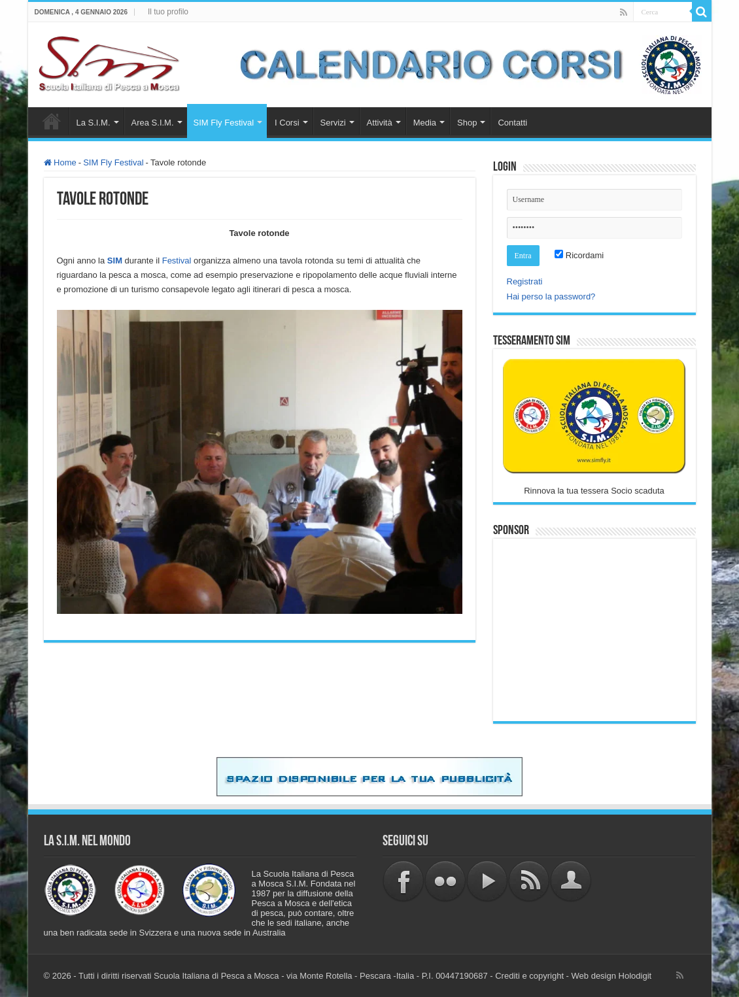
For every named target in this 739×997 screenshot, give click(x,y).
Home (52, 121)
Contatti (512, 122)
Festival (177, 260)
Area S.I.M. (152, 122)
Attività (379, 122)
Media (424, 122)
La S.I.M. (94, 122)
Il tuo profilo (168, 11)
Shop (467, 122)
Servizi (333, 122)
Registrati (525, 281)
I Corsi (287, 122)
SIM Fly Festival (224, 122)
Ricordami (579, 255)
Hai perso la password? (551, 296)
